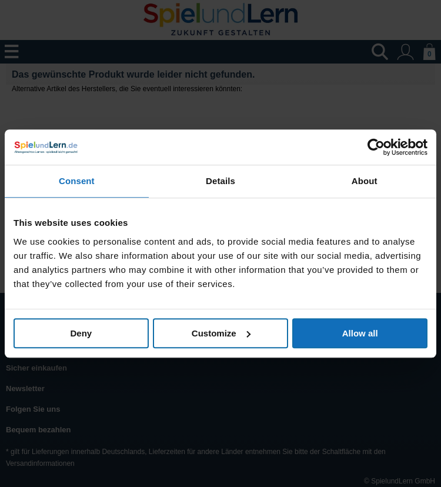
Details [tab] (220, 181)
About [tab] (364, 181)
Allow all (360, 333)
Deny (81, 333)
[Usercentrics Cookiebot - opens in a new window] (376, 147)
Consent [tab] (77, 181)
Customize (221, 333)
